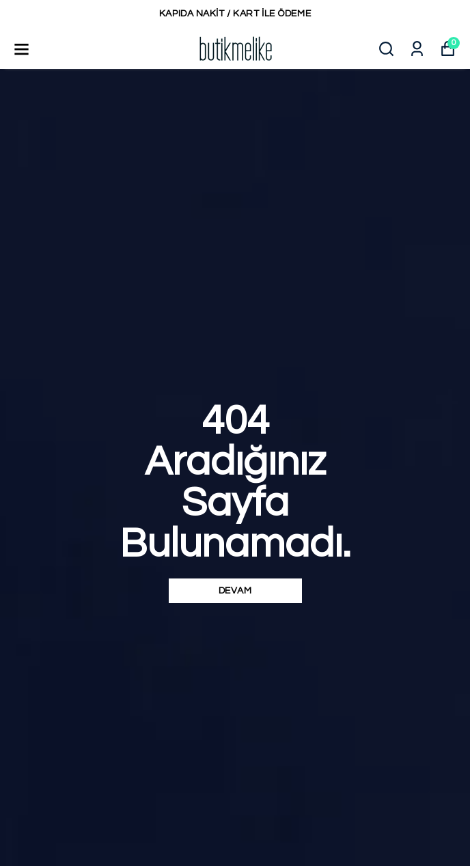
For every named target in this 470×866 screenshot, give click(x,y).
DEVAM (235, 591)
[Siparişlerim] (417, 48)
